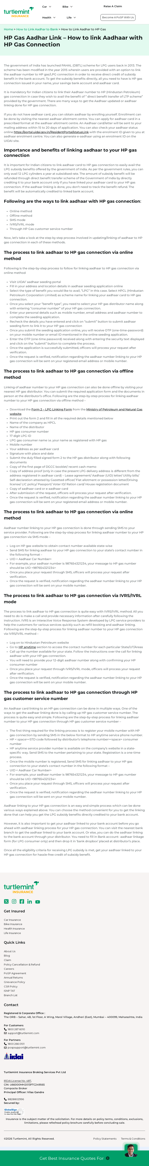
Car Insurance (12, 919)
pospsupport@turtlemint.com (27, 1047)
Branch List (10, 995)
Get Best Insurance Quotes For (72, 1158)
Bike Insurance (13, 924)
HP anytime (27, 647)
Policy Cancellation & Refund (22, 964)
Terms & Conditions (133, 1138)
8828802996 (16, 1099)
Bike (65, 6)
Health (46, 17)
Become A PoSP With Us (118, 17)
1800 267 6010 (16, 1029)
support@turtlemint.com (23, 1033)
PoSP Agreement (15, 973)
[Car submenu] (49, 6)
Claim (7, 960)
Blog (7, 955)
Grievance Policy (14, 982)
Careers (9, 968)
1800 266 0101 (16, 1043)
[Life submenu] (74, 17)
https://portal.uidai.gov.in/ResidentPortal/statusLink (51, 132)
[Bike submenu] (70, 6)
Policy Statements (104, 1138)
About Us (9, 951)
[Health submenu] (53, 17)
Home (8, 29)
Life (69, 17)
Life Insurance (12, 933)
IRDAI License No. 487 (17, 1080)
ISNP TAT (9, 990)
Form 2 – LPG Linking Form (51, 409)
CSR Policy (10, 986)
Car (44, 6)
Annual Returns (13, 977)
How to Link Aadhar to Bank (37, 29)
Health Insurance (14, 928)
